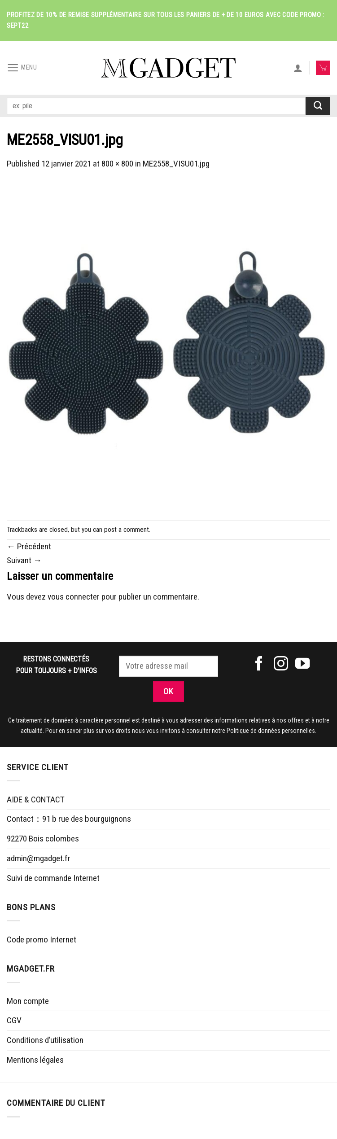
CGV (14, 1020)
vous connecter (74, 596)
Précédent (29, 546)
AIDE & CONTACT (36, 799)
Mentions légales (35, 1060)
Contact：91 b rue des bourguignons (69, 819)
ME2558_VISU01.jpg (176, 163)
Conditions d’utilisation (45, 1040)
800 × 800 (117, 163)
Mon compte (28, 1001)
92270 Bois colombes (43, 838)
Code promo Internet (41, 939)
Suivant (24, 560)
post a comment (126, 530)
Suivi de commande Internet (53, 878)
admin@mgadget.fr (38, 858)
